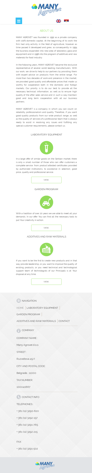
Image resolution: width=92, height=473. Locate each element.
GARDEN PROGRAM (28, 314)
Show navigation (19, 21)
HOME (20, 307)
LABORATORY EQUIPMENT (42, 307)
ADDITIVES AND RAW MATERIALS (36, 321)
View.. (46, 180)
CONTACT (64, 321)
